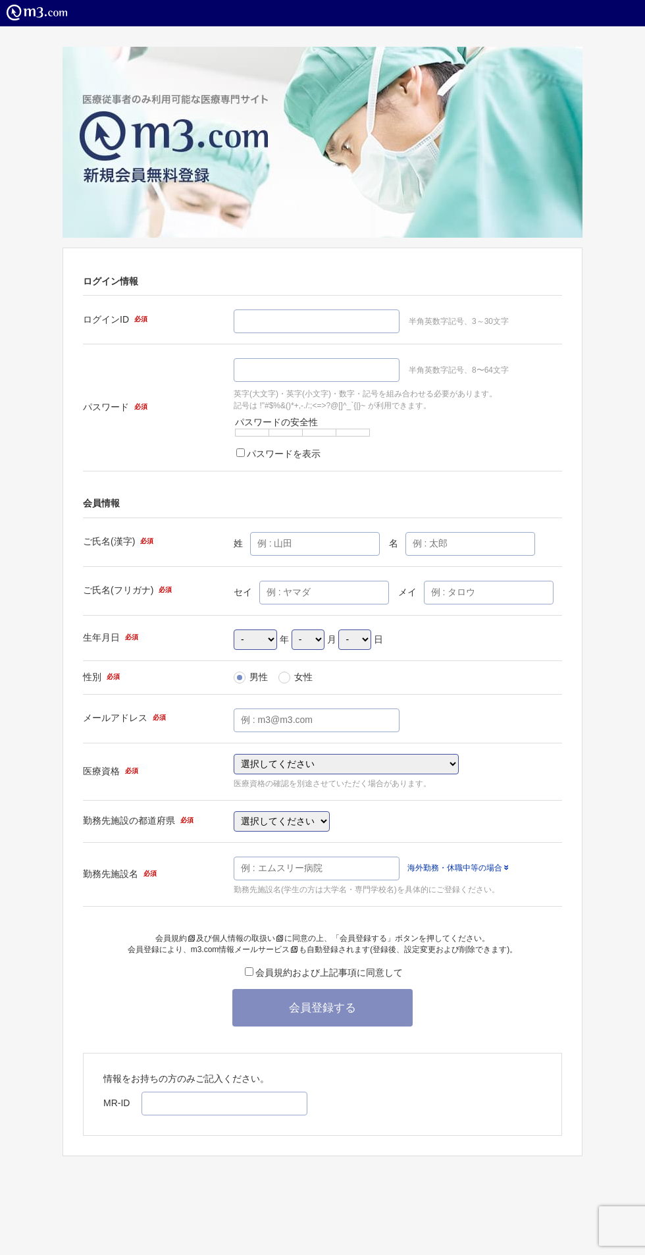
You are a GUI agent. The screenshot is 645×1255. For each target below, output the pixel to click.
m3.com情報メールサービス (244, 949)
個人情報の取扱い (247, 938)
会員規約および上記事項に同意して (324, 972)
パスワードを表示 (278, 453)
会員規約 (175, 938)
